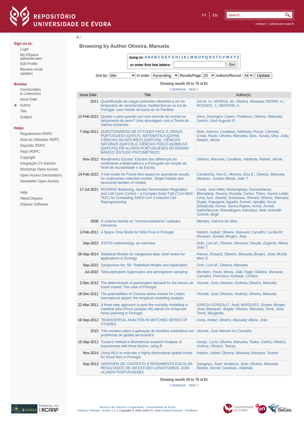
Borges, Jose (236, 236)
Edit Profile (28, 64)
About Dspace (31, 198)
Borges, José (264, 254)
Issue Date (28, 99)
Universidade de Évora (160, 407)
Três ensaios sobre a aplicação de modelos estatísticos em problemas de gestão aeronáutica (147, 333)
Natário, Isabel (208, 232)
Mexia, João (258, 320)
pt (204, 15)
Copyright (27, 157)
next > (194, 89)
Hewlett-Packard (171, 410)
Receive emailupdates (31, 71)
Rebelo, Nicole (208, 140)
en (215, 15)
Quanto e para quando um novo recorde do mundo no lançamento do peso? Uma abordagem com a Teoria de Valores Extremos (145, 120)
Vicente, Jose (207, 283)
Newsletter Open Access (39, 181)
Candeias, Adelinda (235, 132)
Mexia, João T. (237, 178)
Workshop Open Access (39, 169)
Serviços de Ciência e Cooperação (121, 407)
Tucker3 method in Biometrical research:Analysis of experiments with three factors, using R (141, 344)
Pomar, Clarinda (265, 132)
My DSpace (29, 55)
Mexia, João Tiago (238, 272)
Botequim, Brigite (219, 309)
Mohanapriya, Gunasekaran (248, 189)
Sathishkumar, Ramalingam (218, 210)
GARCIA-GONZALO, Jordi (218, 305)
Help (24, 192)
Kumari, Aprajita (252, 202)
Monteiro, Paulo (209, 272)
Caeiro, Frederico (238, 116)
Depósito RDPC (32, 146)
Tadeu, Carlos (260, 342)
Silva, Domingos (210, 116)
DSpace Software (34, 204)
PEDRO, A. (275, 101)
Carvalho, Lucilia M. (267, 232)
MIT (152, 410)
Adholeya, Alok (254, 210)
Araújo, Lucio (207, 342)
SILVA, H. (204, 101)
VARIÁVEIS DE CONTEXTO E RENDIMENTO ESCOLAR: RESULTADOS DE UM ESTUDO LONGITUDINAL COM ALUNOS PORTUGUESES (147, 368)
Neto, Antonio (207, 132)
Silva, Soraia (259, 136)
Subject (26, 117)
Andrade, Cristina (244, 276)
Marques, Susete (210, 178)
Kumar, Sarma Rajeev (232, 206)
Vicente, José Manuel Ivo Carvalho (224, 331)
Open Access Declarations (41, 175)
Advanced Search (282, 24)
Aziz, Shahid (216, 198)
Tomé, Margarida (210, 313)
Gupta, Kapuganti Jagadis (217, 202)
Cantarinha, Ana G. (212, 174)
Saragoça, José (209, 364)
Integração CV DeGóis (38, 163)
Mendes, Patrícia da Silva (217, 221)
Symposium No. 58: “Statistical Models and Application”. (145, 265)
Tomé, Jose (274, 309)
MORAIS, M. (224, 101)
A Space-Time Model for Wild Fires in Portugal (137, 232)
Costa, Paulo (207, 136)
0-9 (147, 57)
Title (23, 111)
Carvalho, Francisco (213, 276)
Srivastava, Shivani (243, 198)
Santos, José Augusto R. (216, 121)
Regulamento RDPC (36, 134)
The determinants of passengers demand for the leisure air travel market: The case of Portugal (147, 285)
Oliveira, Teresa (222, 346)
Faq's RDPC (30, 151)
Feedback (191, 410)
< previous (177, 89)
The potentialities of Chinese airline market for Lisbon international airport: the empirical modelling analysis (143, 296)
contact (260, 24)
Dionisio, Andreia (233, 283)
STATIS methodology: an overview (128, 243)
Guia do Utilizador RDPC (40, 140)
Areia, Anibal (207, 320)
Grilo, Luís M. (207, 243)
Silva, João (279, 136)
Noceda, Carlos (241, 194)
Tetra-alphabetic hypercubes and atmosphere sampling (144, 272)
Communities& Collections (30, 91)
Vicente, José (207, 294)
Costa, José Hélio (211, 189)
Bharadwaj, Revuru (212, 194)
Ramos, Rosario (209, 254)
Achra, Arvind (262, 206)
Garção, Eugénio (263, 243)
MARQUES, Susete (256, 305)
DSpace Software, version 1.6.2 (97, 410)
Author (25, 105)
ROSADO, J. (207, 106)
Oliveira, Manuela (250, 101)
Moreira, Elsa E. (241, 174)
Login (24, 49)
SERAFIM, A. (229, 106)
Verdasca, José (236, 364)
